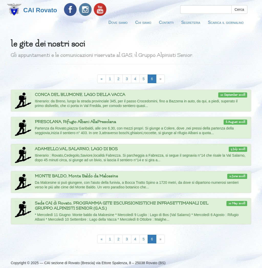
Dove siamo (118, 22)
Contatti (166, 22)
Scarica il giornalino (226, 22)
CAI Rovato (40, 10)
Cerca (239, 9)
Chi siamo (143, 22)
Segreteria (190, 22)
